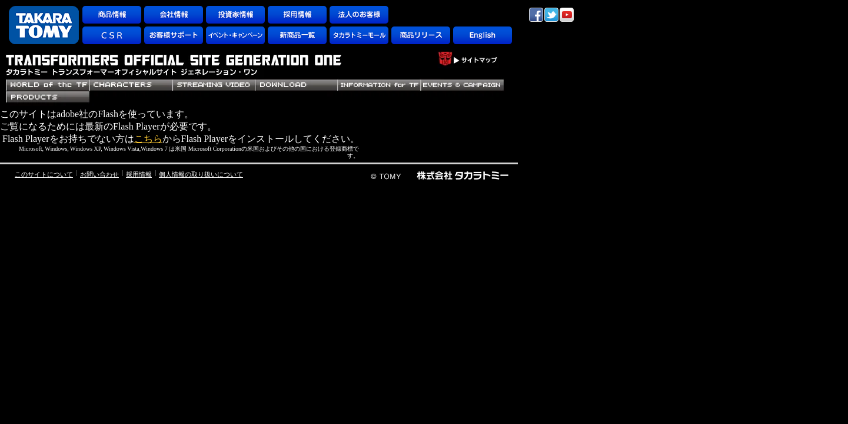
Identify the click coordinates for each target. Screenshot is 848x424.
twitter (551, 15)
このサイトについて (44, 174)
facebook (536, 15)
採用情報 (139, 174)
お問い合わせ (99, 174)
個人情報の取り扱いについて (201, 174)
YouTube (567, 15)
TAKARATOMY (44, 25)
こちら (148, 139)
